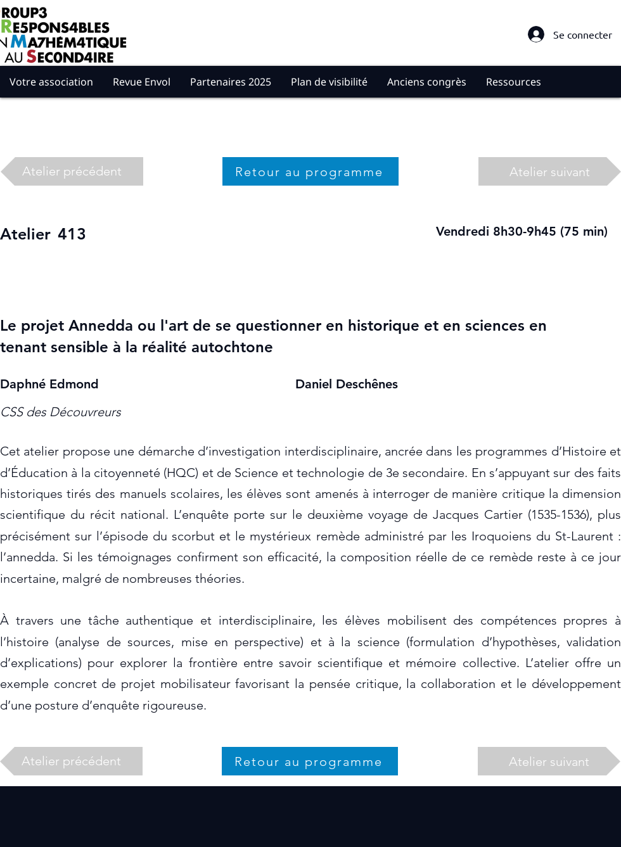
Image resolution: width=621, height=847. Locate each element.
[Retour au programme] (310, 171)
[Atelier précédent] (72, 171)
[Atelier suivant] (549, 171)
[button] (51, 82)
